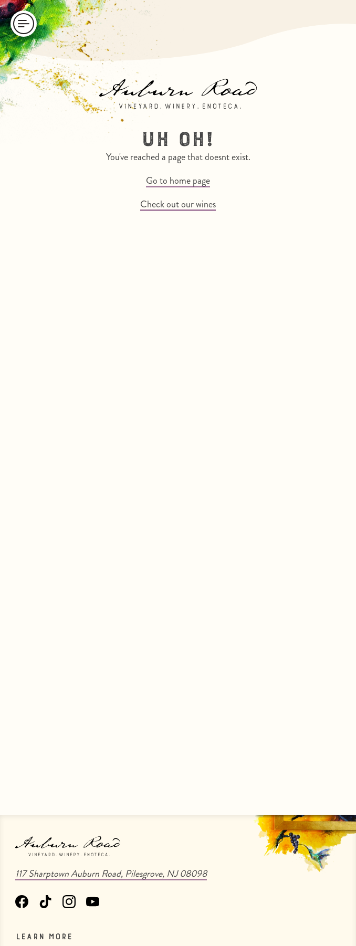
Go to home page (178, 180)
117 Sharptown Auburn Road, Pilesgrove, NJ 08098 (111, 873)
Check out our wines (178, 204)
